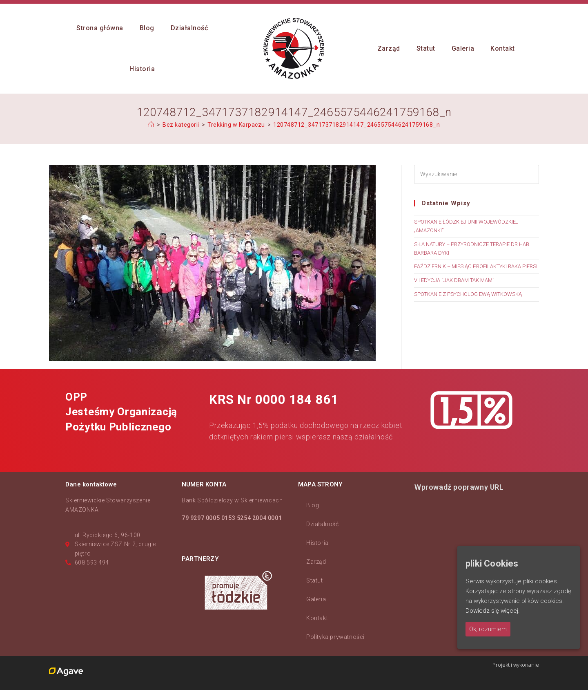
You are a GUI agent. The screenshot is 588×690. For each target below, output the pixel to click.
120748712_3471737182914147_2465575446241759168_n (356, 124)
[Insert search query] (476, 174)
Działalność (322, 524)
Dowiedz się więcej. (493, 610)
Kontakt (317, 618)
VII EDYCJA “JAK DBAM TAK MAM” (454, 280)
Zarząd (316, 561)
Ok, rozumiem (488, 629)
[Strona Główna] (151, 124)
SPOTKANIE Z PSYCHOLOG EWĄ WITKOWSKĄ (468, 294)
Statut (314, 580)
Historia (317, 543)
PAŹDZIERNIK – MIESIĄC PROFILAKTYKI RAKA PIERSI (475, 266)
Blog (312, 505)
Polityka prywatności (335, 637)
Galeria (316, 599)
